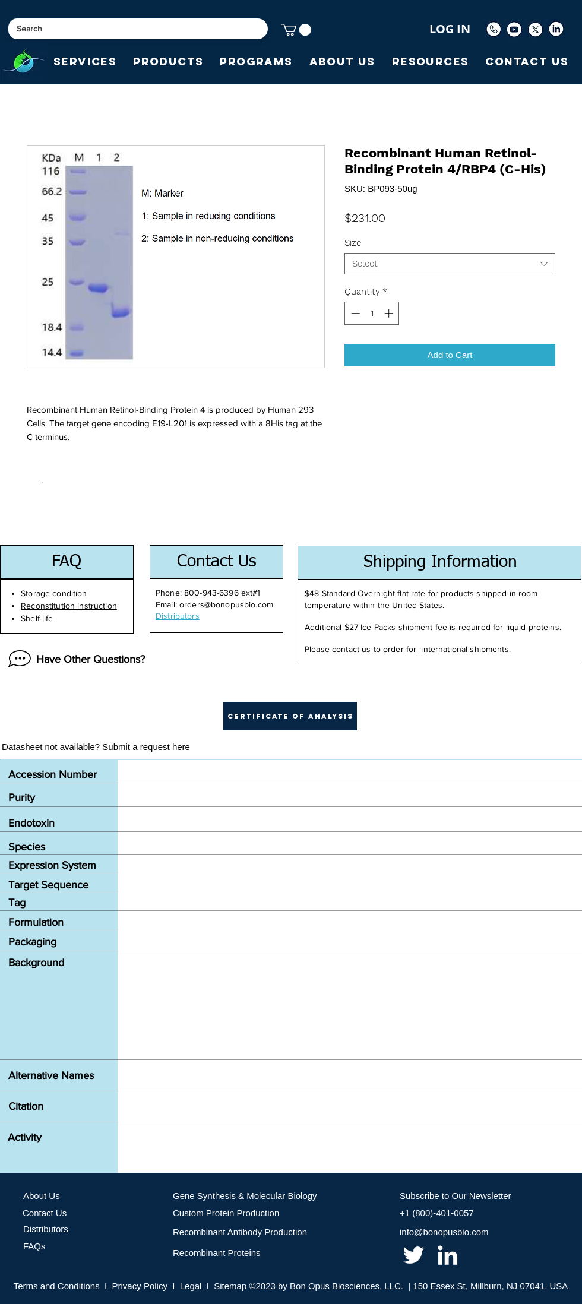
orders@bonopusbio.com (226, 604)
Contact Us (45, 1213)
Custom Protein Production (226, 1213)
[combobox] (449, 263)
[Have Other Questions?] (73, 659)
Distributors (45, 1229)
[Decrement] (354, 313)
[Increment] (390, 313)
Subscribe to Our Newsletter (455, 1196)
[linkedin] (447, 1255)
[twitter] (414, 1255)
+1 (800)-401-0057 (437, 1213)
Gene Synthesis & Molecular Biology (245, 1196)
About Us (41, 1196)
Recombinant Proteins (217, 1253)
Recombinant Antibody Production (240, 1232)
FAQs (34, 1246)
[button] (296, 30)
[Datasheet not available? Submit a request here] (96, 747)
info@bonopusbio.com (444, 1232)
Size (352, 243)
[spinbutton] (372, 313)
